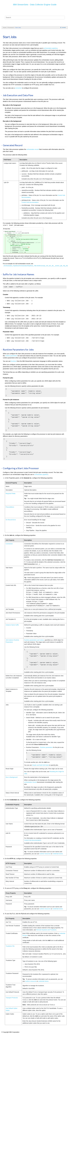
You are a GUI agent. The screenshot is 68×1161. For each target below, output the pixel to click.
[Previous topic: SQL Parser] (63, 27)
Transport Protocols (12, 997)
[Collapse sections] (61, 27)
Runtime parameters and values (34, 640)
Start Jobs (18, 27)
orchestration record (32, 149)
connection (18, 88)
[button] (2, 95)
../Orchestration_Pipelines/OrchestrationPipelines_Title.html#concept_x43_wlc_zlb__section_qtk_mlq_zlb (35, 266)
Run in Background (11, 777)
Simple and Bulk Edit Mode (40, 765)
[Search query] (35, 17)
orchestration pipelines (51, 48)
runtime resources (45, 854)
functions (13, 361)
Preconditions (10, 507)
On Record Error (11, 520)
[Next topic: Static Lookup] (65, 27)
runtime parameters (11, 356)
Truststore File (10, 946)
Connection (9, 544)
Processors (11, 27)
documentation (30, 202)
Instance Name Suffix (12, 625)
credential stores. (58, 854)
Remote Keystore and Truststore (46, 930)
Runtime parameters (46, 747)
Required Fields (10, 493)
